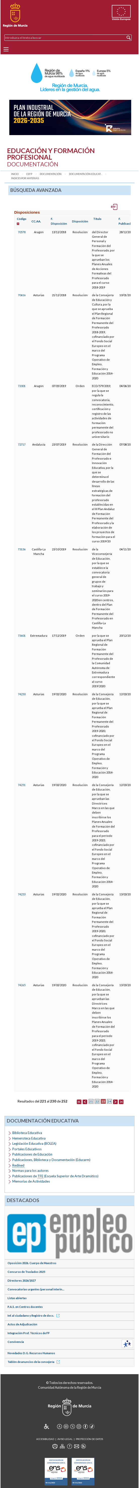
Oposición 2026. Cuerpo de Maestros (32, 1263)
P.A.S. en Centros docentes (25, 1306)
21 (91, 1101)
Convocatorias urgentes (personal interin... (36, 1289)
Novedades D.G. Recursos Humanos (31, 1353)
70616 (21, 295)
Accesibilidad (45, 1439)
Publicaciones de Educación (32, 1154)
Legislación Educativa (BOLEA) (34, 1144)
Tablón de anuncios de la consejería (34, 1361)
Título (97, 218)
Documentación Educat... (85, 174)
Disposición (80, 221)
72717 (21, 444)
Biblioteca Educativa (27, 1133)
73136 (21, 549)
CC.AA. (36, 221)
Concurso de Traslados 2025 (26, 1271)
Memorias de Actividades (31, 1181)
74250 (21, 694)
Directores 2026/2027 (22, 1280)
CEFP (29, 174)
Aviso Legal (65, 1439)
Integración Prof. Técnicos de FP (29, 1333)
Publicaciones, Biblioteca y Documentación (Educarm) (51, 1160)
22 (97, 1101)
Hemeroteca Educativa (29, 1138)
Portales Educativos (27, 1149)
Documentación (50, 174)
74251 (21, 785)
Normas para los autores (30, 1171)
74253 (21, 894)
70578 (21, 232)
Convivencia (16, 1341)
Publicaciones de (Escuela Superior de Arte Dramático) (55, 1176)
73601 (21, 635)
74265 (21, 985)
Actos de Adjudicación (22, 1324)
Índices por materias (25, 178)
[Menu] (6, 49)
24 (109, 1101)
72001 (21, 386)
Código (21, 218)
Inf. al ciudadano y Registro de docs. (34, 1315)
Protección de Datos (89, 1439)
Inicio (15, 174)
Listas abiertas (17, 1298)
